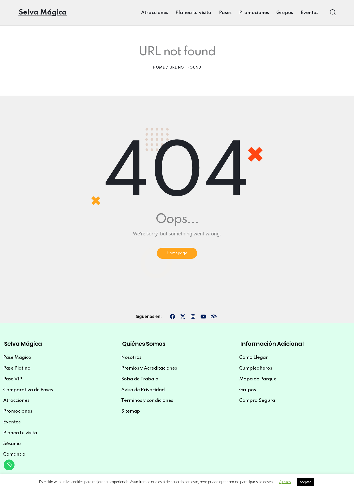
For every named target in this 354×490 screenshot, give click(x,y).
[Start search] (332, 12)
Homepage (177, 254)
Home (159, 67)
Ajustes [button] (285, 481)
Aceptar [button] (305, 482)
